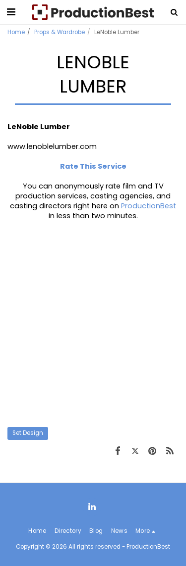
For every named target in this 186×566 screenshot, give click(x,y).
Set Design (27, 433)
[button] (10, 11)
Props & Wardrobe (59, 32)
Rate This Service (93, 166)
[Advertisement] (93, 324)
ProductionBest (148, 206)
